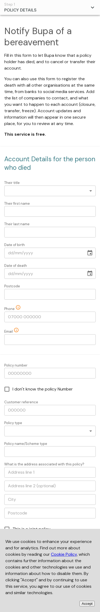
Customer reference (21, 402)
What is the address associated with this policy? (44, 464)
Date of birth (14, 245)
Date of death (15, 265)
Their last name (17, 224)
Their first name (17, 203)
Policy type (13, 423)
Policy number (15, 365)
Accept (87, 604)
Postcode (12, 286)
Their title (12, 182)
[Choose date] (90, 253)
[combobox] (50, 191)
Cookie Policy (64, 554)
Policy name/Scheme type (25, 443)
